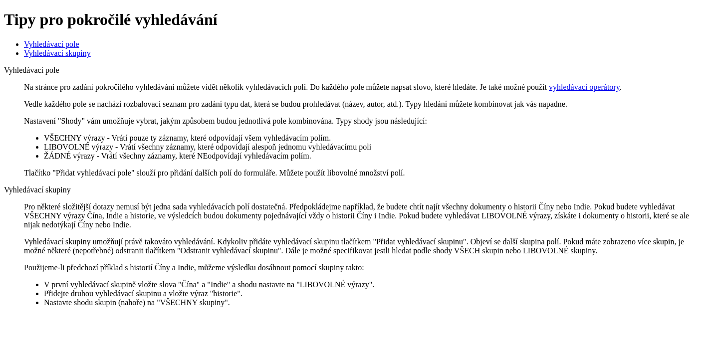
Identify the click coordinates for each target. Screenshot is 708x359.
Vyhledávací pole (51, 44)
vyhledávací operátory (584, 87)
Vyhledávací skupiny (57, 53)
